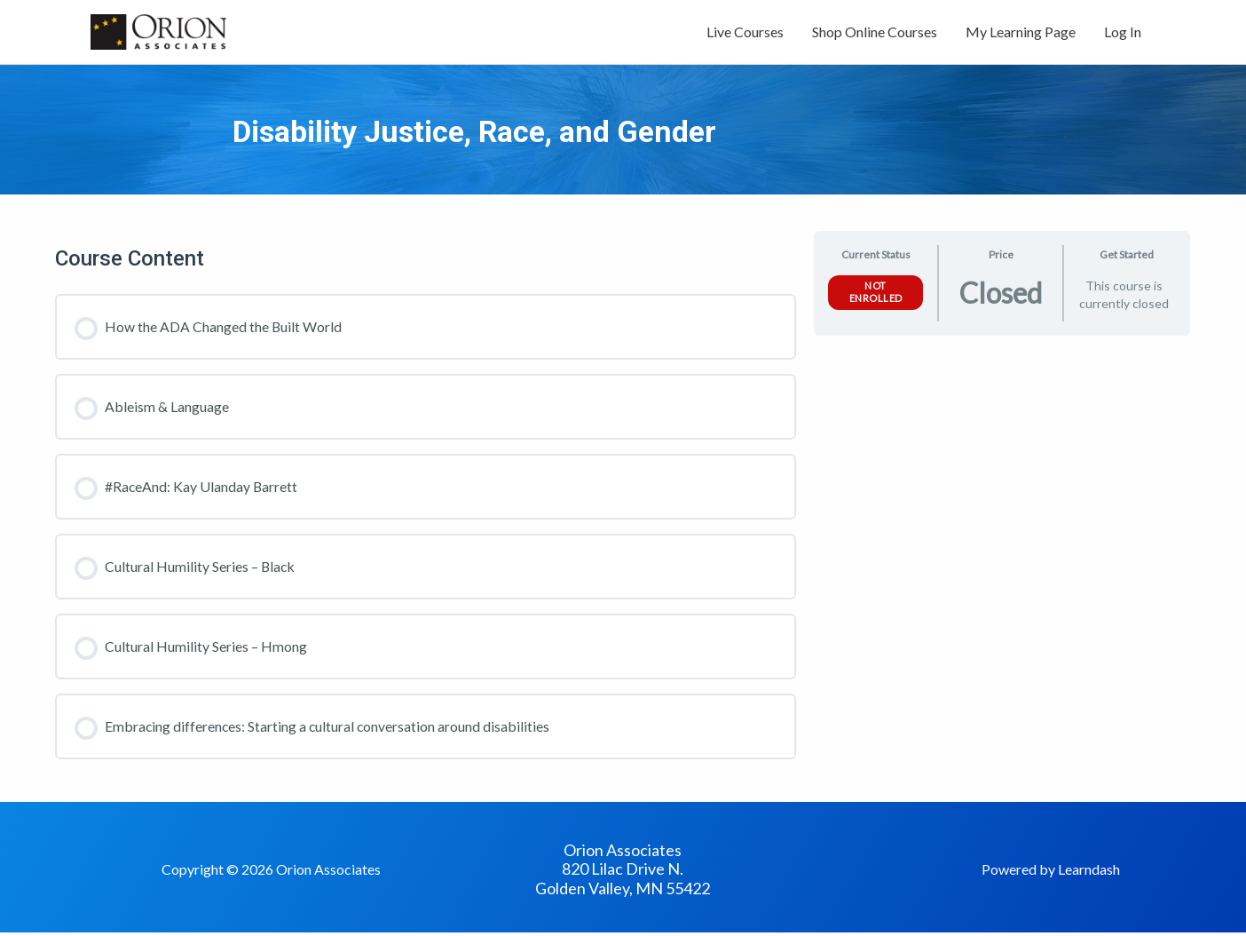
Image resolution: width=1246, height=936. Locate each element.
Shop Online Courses (874, 33)
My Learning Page (1021, 33)
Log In (1122, 33)
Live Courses (745, 33)
